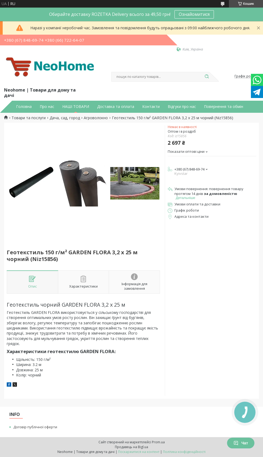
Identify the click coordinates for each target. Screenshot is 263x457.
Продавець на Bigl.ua (131, 447)
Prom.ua (158, 442)
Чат (240, 443)
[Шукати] (206, 77)
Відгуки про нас (182, 106)
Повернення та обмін (223, 106)
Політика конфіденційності (184, 451)
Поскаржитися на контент (138, 451)
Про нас (47, 106)
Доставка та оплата (115, 106)
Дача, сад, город (65, 117)
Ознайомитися (194, 14)
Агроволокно (96, 117)
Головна (24, 106)
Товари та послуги (29, 117)
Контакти (151, 106)
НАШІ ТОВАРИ (75, 106)
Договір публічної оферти (35, 427)
